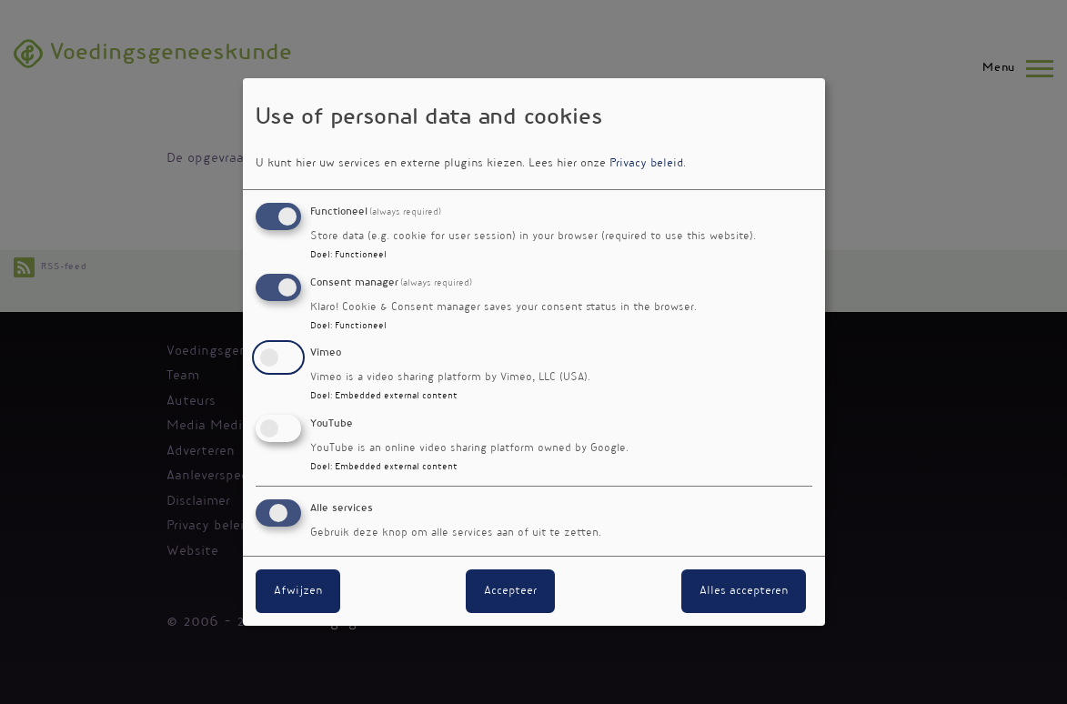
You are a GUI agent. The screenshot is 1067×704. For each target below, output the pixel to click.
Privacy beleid (646, 163)
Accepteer (510, 591)
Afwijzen (298, 591)
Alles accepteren (744, 591)
